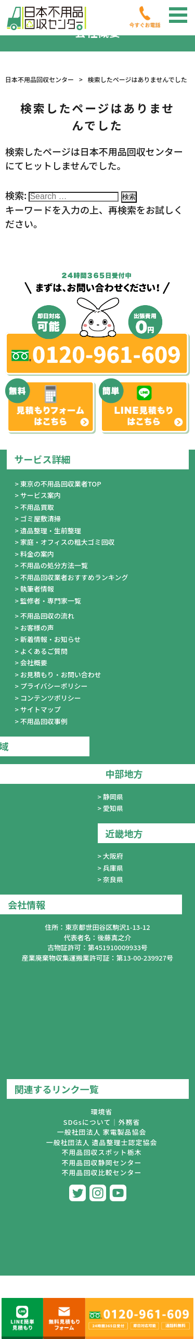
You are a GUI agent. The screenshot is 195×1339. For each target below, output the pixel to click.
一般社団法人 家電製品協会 (102, 1132)
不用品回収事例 (44, 721)
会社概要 (33, 662)
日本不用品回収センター (39, 79)
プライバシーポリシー (54, 686)
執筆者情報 (37, 589)
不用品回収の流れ (47, 616)
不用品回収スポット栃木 (101, 1152)
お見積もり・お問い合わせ (60, 674)
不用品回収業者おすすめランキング (74, 577)
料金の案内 (37, 554)
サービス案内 (40, 495)
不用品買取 (37, 507)
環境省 (101, 1112)
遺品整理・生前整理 (50, 530)
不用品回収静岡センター (101, 1162)
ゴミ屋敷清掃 (40, 518)
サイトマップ (40, 709)
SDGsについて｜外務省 (101, 1122)
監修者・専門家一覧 (50, 601)
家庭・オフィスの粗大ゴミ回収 (67, 542)
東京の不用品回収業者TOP (60, 484)
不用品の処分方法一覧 (54, 565)
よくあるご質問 (44, 651)
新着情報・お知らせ (50, 639)
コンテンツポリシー (50, 698)
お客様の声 (37, 628)
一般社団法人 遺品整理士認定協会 (102, 1142)
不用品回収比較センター (101, 1172)
